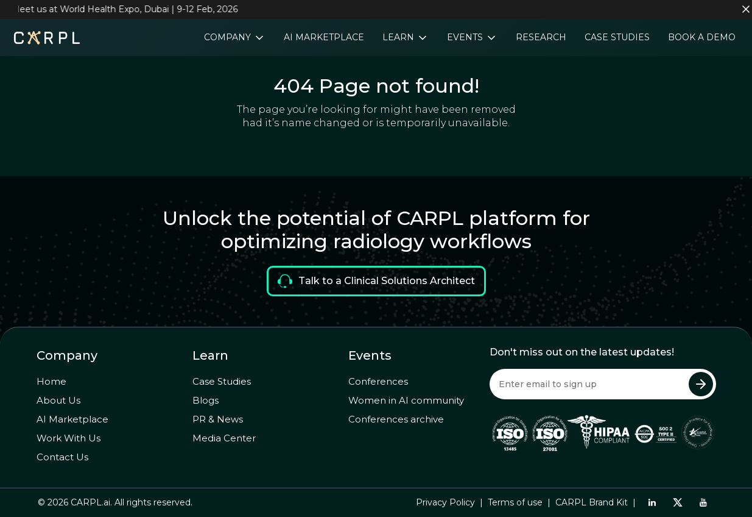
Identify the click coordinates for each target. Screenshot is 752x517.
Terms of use (515, 502)
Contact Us (62, 457)
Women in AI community (406, 400)
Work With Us (68, 438)
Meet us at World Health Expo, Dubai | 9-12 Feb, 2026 (128, 9)
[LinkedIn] (652, 502)
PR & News (217, 419)
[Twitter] (677, 502)
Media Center (224, 438)
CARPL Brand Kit (591, 502)
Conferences (378, 381)
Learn (399, 37)
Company (228, 37)
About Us (58, 400)
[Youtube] (703, 502)
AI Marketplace (324, 37)
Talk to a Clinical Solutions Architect (376, 281)
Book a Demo (702, 37)
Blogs (205, 400)
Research (541, 37)
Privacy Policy (445, 502)
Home (51, 381)
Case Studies (617, 37)
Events (466, 37)
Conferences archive (396, 419)
